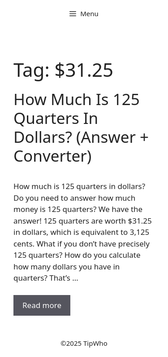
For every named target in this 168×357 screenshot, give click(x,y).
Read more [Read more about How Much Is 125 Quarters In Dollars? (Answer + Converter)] (41, 305)
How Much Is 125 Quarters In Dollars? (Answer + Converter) (81, 127)
